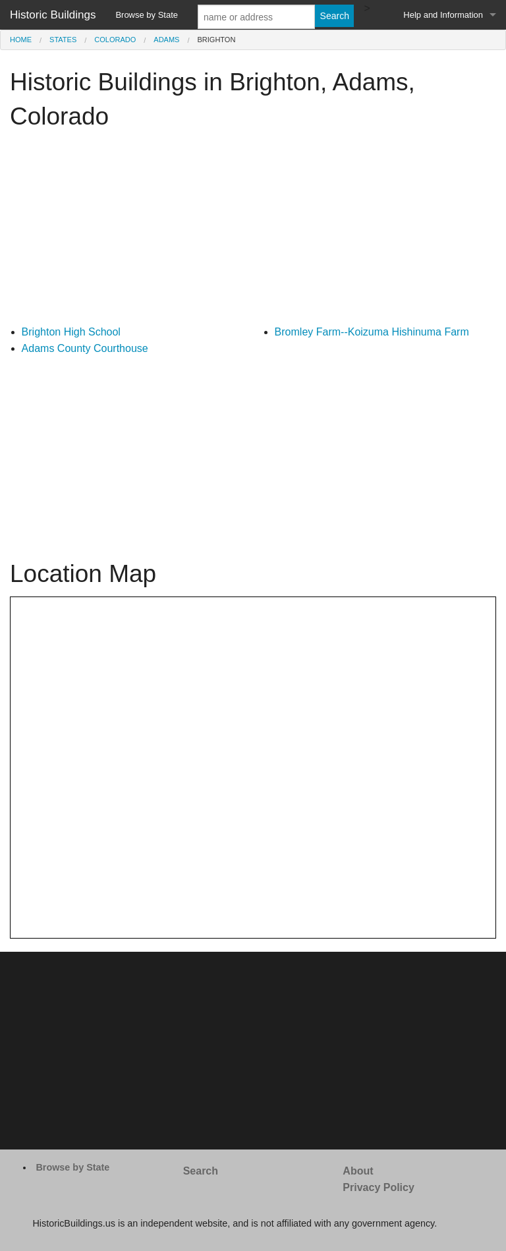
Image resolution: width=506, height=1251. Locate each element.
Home (21, 40)
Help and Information (443, 15)
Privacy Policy (378, 1187)
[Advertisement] (253, 231)
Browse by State (146, 15)
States (62, 40)
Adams (166, 40)
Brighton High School (71, 331)
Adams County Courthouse (85, 348)
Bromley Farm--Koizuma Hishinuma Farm (372, 331)
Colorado (115, 40)
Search (200, 1171)
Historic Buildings (53, 15)
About (358, 1171)
